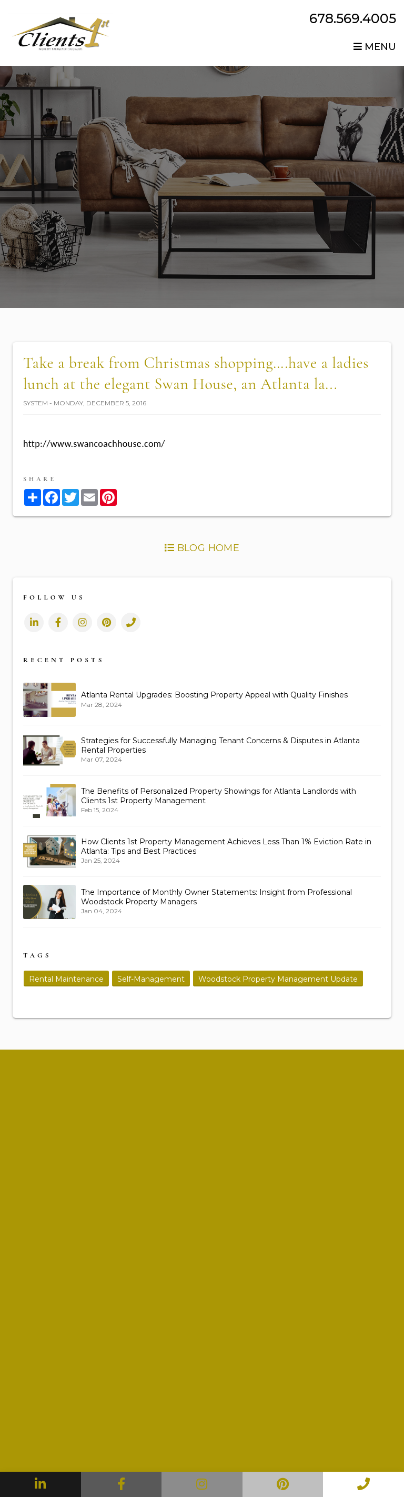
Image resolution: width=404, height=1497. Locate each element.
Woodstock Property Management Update (278, 979)
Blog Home (202, 548)
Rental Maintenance (66, 979)
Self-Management (151, 979)
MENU (375, 47)
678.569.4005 (352, 18)
